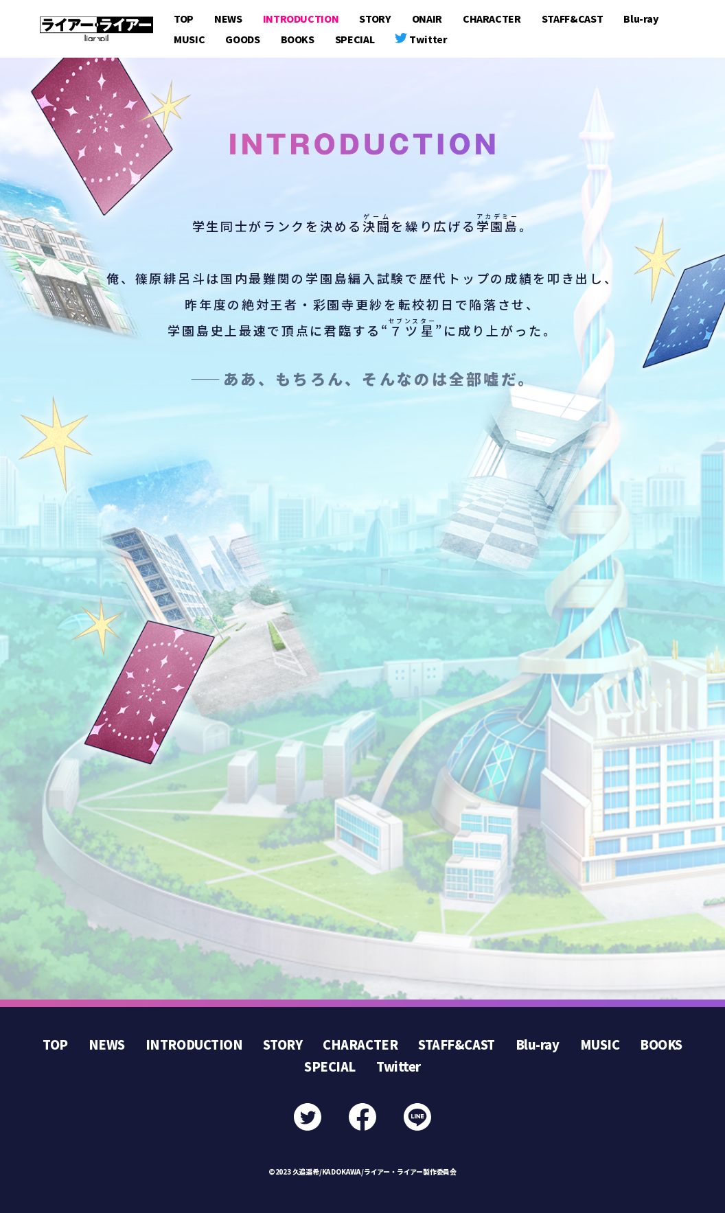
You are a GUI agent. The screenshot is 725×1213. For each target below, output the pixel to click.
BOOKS (297, 39)
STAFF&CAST (572, 18)
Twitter (398, 1066)
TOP (184, 18)
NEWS (228, 18)
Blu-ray (640, 18)
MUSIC (189, 39)
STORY (375, 18)
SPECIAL (355, 39)
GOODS (242, 39)
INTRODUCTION (301, 18)
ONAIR (427, 18)
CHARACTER (492, 18)
